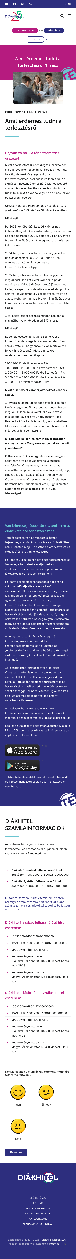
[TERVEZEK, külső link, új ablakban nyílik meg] (38, 39)
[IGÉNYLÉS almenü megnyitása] (58, 30)
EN (69, 4)
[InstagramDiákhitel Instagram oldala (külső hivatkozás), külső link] (23, 4)
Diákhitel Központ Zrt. (54, 1239)
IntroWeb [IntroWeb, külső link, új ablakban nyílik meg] (57, 1243)
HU (64, 4)
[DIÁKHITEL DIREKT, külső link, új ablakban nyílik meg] (27, 30)
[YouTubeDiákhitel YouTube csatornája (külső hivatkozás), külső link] (7, 4)
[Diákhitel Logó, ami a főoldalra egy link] (21, 16)
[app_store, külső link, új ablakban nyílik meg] (26, 745)
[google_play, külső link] (24, 761)
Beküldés (16, 1152)
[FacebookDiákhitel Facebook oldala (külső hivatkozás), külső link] (15, 4)
